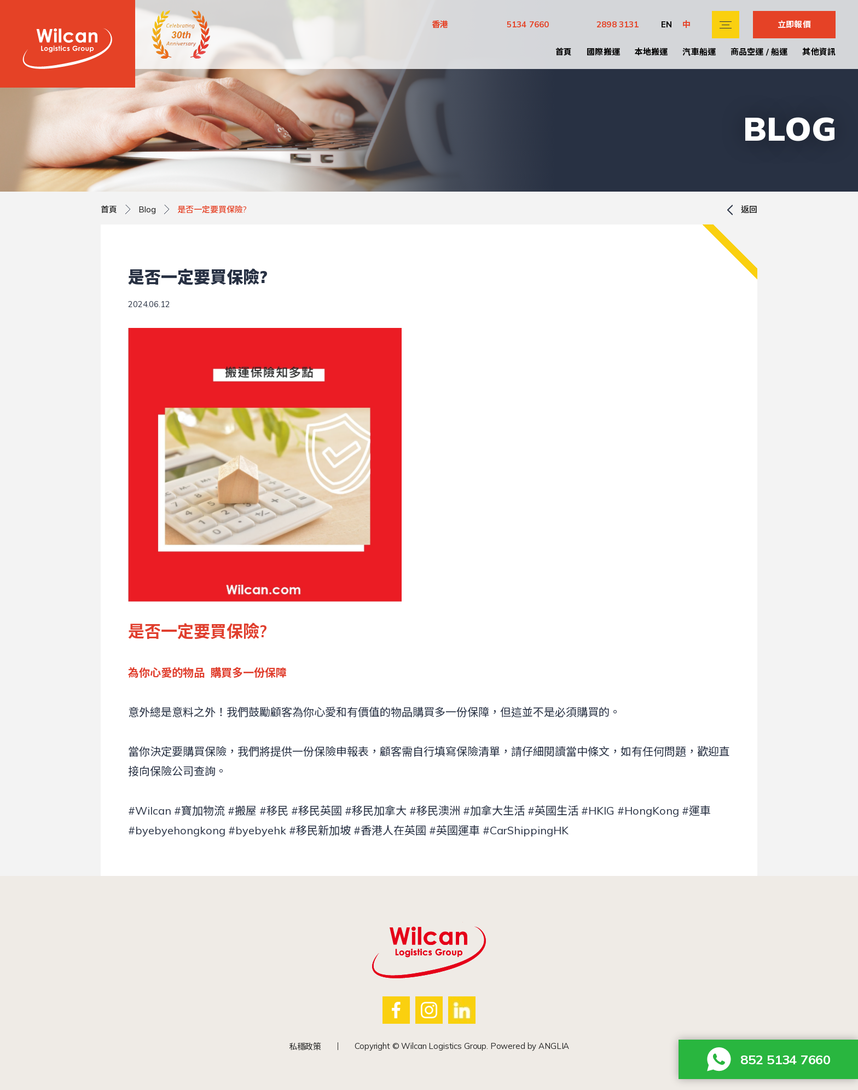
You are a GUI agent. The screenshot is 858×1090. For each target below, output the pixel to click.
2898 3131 (617, 24)
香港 (440, 24)
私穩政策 (305, 1046)
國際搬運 (603, 52)
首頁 (563, 52)
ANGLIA (553, 1046)
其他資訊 (819, 52)
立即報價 (794, 24)
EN (666, 24)
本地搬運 (651, 52)
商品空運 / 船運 (759, 52)
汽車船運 (699, 52)
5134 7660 (528, 24)
